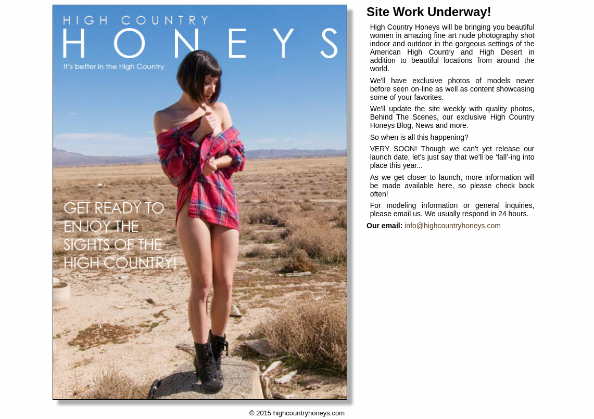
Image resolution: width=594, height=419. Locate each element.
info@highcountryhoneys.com (453, 225)
